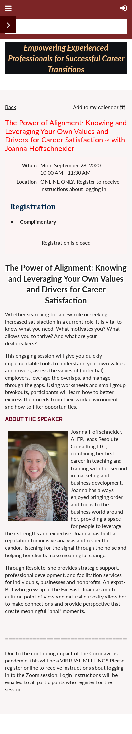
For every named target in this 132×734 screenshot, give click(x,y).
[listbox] (100, 107)
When (29, 165)
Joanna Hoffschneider (96, 432)
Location (26, 181)
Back (10, 107)
